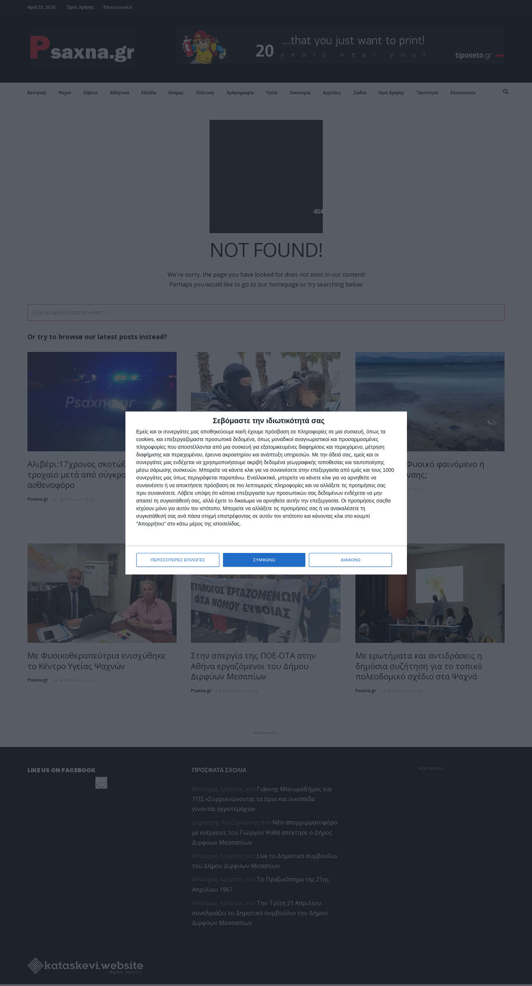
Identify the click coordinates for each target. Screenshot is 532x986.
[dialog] (266, 493)
